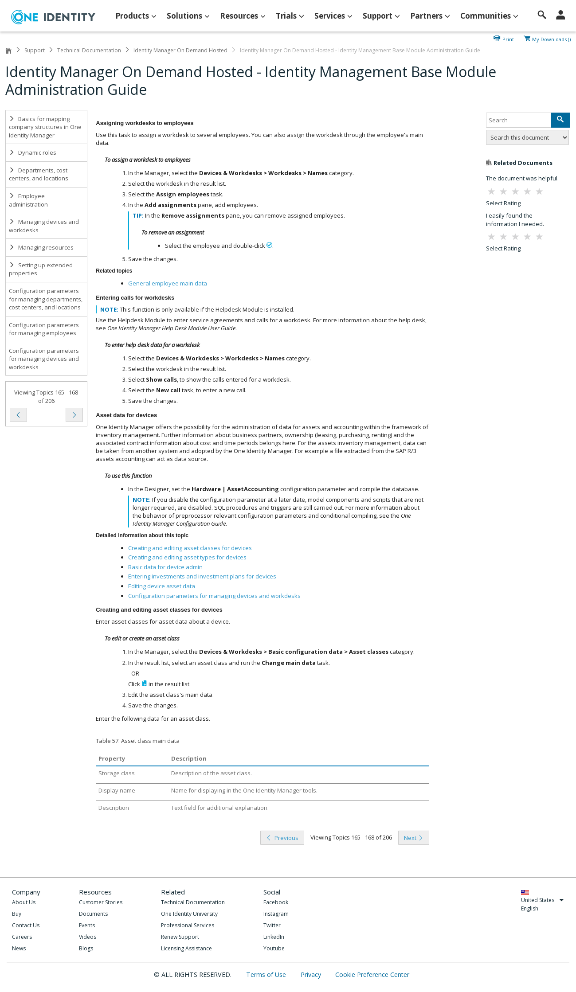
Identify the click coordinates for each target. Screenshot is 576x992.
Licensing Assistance (186, 948)
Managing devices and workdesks (44, 226)
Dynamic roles (32, 152)
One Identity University (189, 914)
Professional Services (187, 925)
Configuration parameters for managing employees (44, 329)
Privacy (312, 974)
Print (508, 39)
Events (87, 925)
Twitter (272, 925)
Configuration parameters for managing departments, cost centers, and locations (45, 299)
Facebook (275, 902)
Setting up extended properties (41, 269)
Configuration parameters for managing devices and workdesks (44, 359)
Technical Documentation (89, 50)
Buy (16, 914)
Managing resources (41, 247)
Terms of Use (267, 974)
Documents (93, 914)
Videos (87, 937)
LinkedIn (273, 937)
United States (542, 900)
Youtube (274, 948)
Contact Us (25, 925)
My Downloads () (551, 39)
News (19, 948)
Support (34, 50)
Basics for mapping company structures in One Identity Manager (45, 127)
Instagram (276, 914)
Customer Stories (100, 902)
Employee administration (28, 200)
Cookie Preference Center (372, 974)
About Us (23, 902)
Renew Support (180, 937)
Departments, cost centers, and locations (38, 174)
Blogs (86, 948)
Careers (22, 937)
